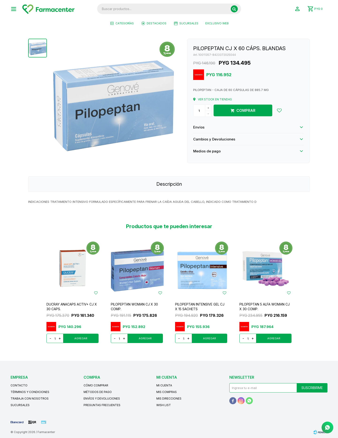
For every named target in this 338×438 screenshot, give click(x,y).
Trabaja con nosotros (30, 398)
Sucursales (188, 23)
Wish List (163, 405)
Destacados (156, 23)
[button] (234, 8)
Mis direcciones (168, 398)
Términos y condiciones (30, 392)
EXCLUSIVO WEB (217, 23)
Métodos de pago (98, 392)
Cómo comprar (96, 385)
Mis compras (166, 392)
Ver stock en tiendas (215, 99)
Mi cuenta (164, 385)
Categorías (124, 23)
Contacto (19, 385)
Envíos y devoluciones (102, 398)
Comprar (245, 110)
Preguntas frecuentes (102, 405)
